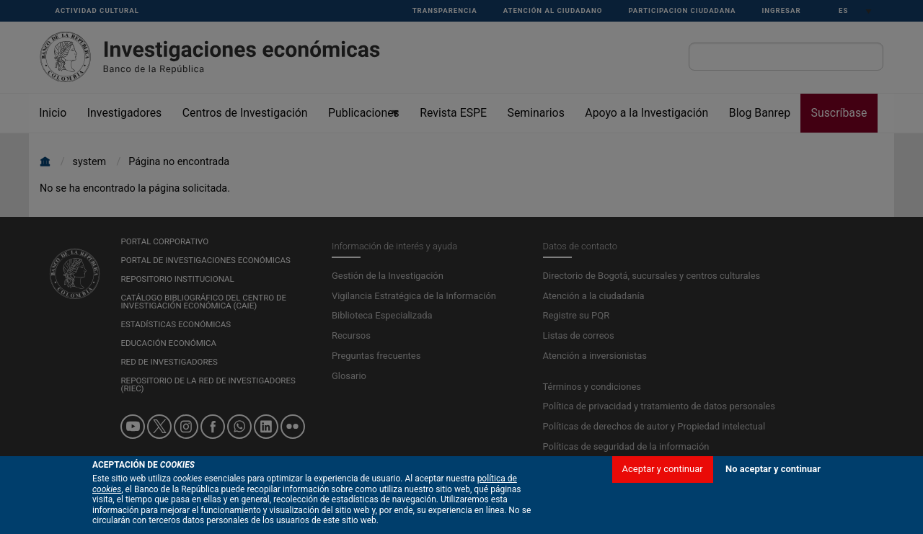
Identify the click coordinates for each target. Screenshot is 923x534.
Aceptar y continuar (662, 468)
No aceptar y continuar (773, 468)
